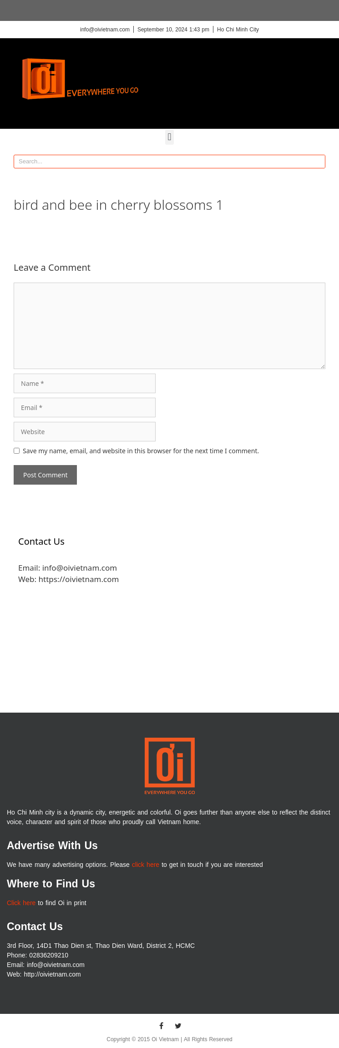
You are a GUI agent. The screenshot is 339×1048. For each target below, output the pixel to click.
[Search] (318, 161)
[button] (169, 137)
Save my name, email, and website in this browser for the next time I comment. (141, 450)
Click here (21, 903)
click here (145, 865)
